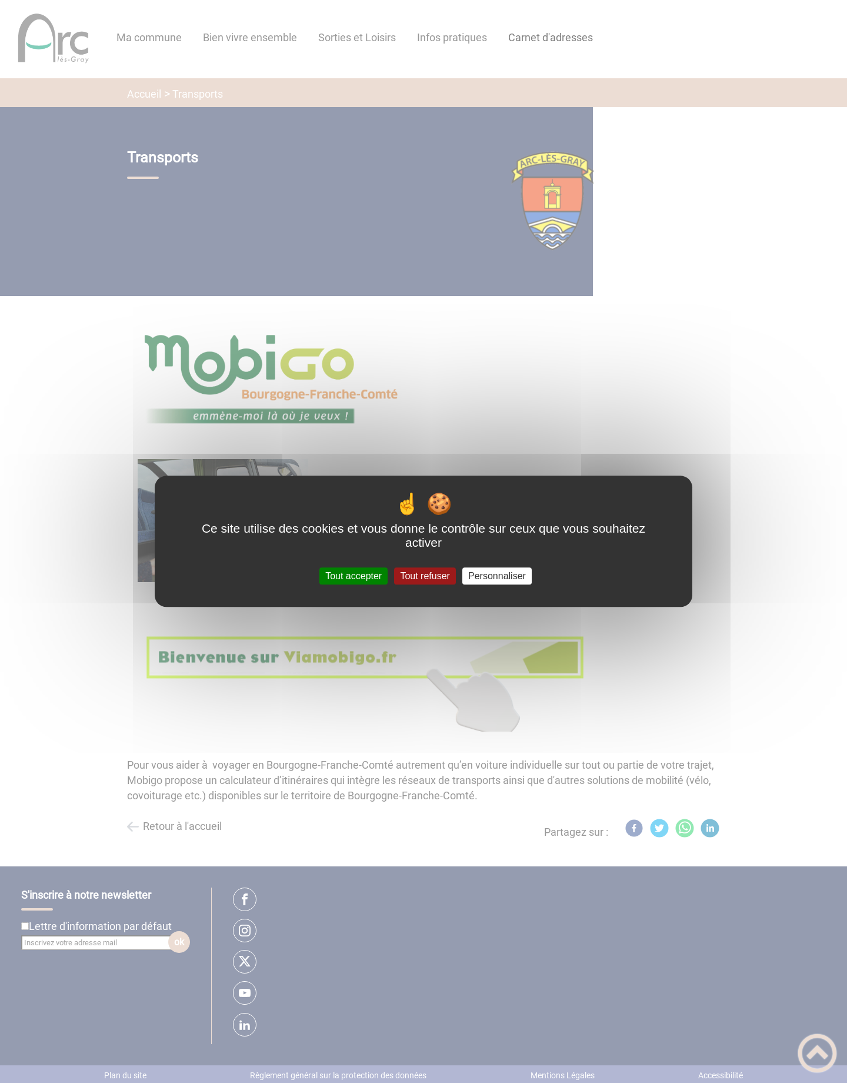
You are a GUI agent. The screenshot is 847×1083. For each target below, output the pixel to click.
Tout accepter (353, 576)
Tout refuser (424, 576)
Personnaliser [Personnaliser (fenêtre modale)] (497, 576)
